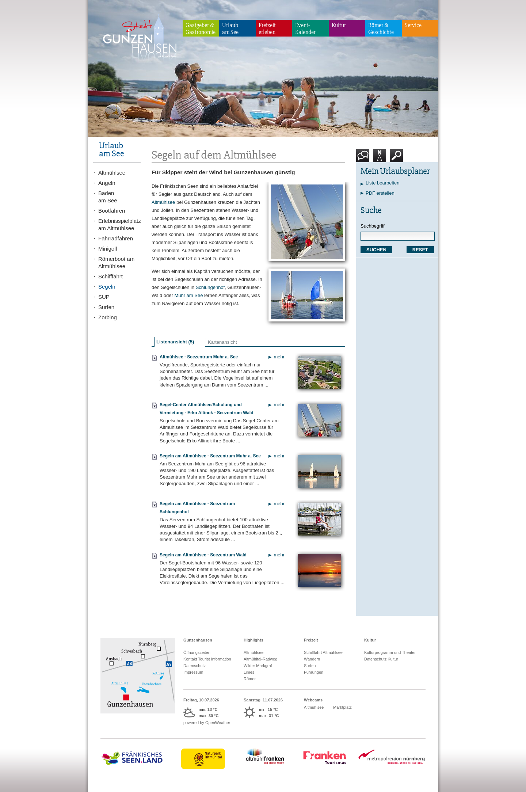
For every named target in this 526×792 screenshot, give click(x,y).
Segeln (106, 286)
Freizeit (311, 640)
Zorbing (107, 317)
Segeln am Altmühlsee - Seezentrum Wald (203, 554)
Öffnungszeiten (196, 652)
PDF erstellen (380, 193)
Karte (379, 158)
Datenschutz (194, 665)
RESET (420, 249)
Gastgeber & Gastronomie (201, 29)
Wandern (312, 659)
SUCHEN (376, 249)
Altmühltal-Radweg (260, 659)
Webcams (313, 700)
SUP (104, 297)
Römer (250, 679)
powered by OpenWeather (206, 722)
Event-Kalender (305, 29)
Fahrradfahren (115, 238)
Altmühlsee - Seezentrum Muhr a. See (199, 356)
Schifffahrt (110, 276)
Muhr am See (188, 295)
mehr (279, 356)
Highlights (253, 640)
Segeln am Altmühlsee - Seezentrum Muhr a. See (210, 455)
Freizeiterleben (267, 29)
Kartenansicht (222, 342)
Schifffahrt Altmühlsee (323, 652)
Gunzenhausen (197, 640)
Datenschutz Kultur (381, 659)
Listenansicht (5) (175, 341)
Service (413, 25)
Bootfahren (111, 210)
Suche (396, 158)
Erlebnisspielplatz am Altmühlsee (119, 224)
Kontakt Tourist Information (207, 659)
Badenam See (107, 196)
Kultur (339, 25)
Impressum (193, 672)
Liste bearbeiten (383, 183)
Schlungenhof (210, 287)
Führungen (313, 672)
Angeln (106, 183)
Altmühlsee (163, 202)
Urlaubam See (230, 29)
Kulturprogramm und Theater (390, 652)
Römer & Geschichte (381, 29)
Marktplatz (342, 707)
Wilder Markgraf (258, 665)
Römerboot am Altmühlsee (116, 262)
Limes (249, 672)
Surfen (106, 307)
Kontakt (364, 158)
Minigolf (107, 248)
